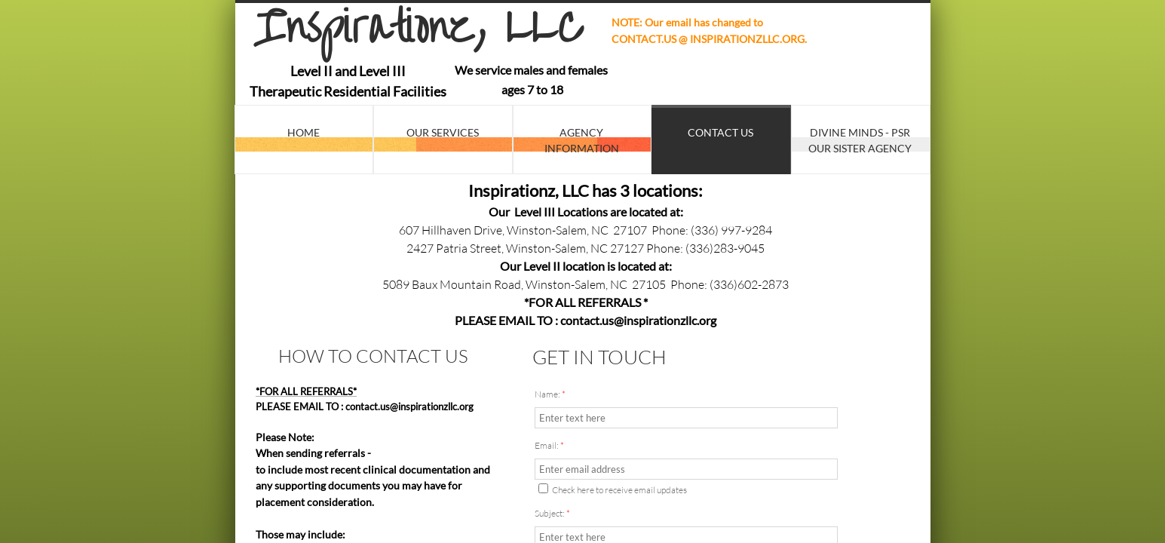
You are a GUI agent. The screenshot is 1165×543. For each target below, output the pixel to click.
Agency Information (581, 140)
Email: (549, 445)
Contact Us (720, 132)
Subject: (552, 513)
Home (303, 132)
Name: (550, 394)
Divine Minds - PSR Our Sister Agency (860, 140)
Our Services (442, 132)
